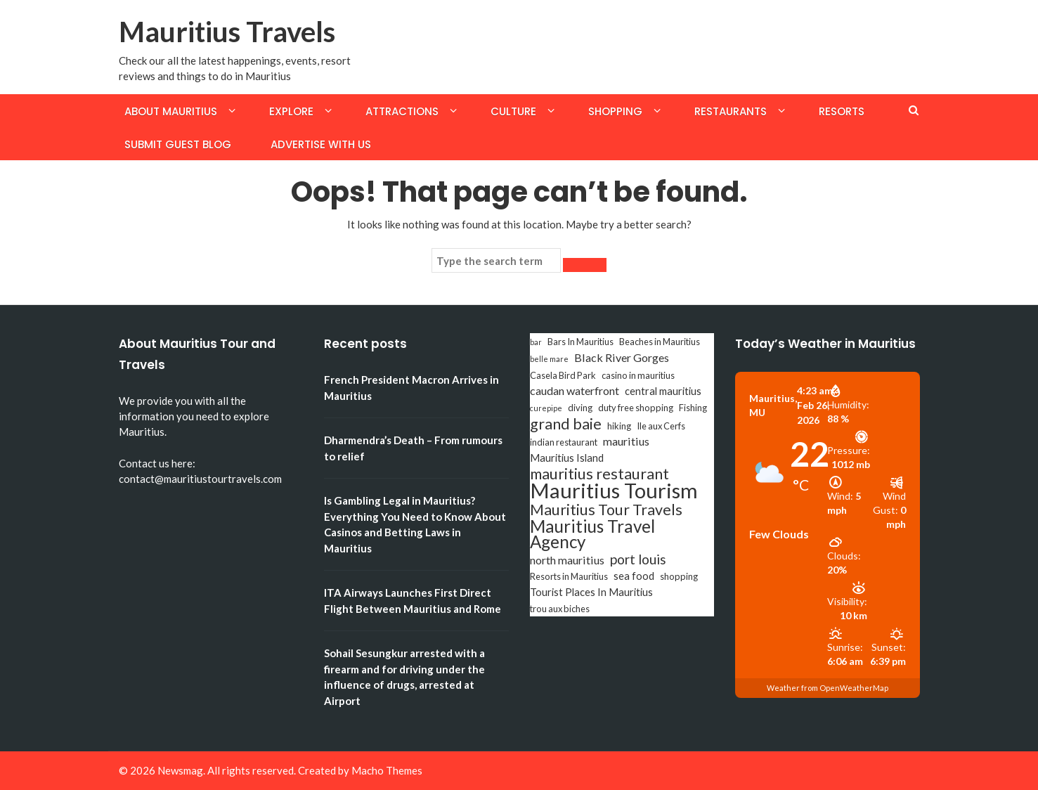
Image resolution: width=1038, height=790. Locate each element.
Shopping (615, 111)
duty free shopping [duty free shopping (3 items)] (635, 407)
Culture (513, 111)
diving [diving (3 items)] (580, 407)
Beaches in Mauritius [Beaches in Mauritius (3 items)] (659, 341)
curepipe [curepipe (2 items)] (546, 408)
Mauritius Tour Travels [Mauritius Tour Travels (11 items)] (606, 509)
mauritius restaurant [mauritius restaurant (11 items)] (599, 473)
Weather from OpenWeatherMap (827, 687)
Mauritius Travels (227, 31)
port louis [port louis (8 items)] (638, 559)
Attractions (402, 111)
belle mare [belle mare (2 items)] (549, 358)
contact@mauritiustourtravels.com (200, 478)
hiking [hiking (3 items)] (619, 426)
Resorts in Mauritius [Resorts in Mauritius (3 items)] (569, 576)
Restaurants (730, 111)
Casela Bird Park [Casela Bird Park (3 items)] (563, 375)
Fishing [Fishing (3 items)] (693, 407)
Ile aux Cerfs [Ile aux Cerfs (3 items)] (661, 426)
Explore (291, 111)
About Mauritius (170, 111)
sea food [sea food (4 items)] (634, 576)
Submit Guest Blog (177, 144)
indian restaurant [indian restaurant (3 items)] (563, 442)
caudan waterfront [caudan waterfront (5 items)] (574, 390)
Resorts (841, 111)
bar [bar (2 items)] (536, 342)
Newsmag (180, 770)
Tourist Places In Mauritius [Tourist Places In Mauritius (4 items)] (591, 592)
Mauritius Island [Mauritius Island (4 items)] (567, 458)
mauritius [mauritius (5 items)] (626, 441)
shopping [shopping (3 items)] (679, 576)
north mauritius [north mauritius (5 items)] (567, 559)
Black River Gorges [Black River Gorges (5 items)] (621, 357)
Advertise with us (321, 144)
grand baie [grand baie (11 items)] (566, 424)
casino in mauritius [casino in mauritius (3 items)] (638, 375)
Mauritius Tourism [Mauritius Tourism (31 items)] (614, 490)
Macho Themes (386, 770)
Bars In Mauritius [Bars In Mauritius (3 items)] (580, 341)
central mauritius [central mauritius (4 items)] (663, 391)
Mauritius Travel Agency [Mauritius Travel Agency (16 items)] (592, 534)
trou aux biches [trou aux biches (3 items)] (560, 608)
